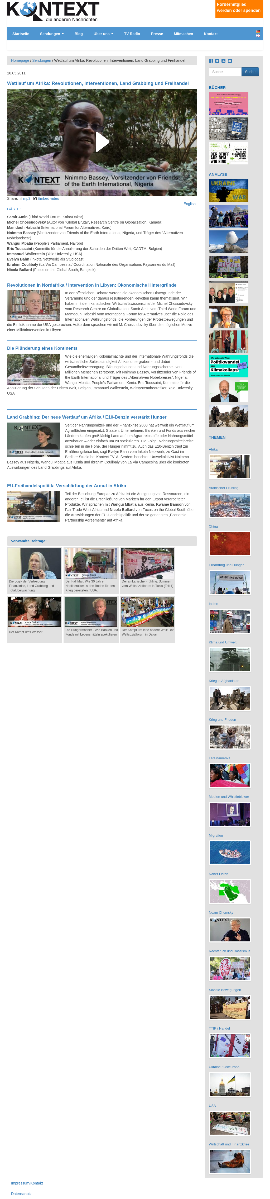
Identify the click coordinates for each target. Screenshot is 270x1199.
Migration (216, 835)
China (213, 526)
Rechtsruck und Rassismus (229, 951)
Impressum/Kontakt (27, 1183)
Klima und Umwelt (223, 642)
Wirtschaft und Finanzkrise (229, 1144)
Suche (250, 72)
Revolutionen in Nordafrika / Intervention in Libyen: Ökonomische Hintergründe (91, 285)
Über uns (103, 34)
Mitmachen (183, 34)
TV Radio (132, 34)
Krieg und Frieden (222, 720)
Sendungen (52, 34)
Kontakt (211, 34)
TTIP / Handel (219, 1028)
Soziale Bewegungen (225, 990)
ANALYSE (218, 174)
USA (212, 1106)
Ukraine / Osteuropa (224, 1067)
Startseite (20, 34)
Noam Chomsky (221, 912)
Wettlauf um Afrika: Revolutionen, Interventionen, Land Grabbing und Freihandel (98, 83)
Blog (79, 34)
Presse (157, 34)
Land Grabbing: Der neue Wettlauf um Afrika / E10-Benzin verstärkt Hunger (87, 417)
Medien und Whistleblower (229, 797)
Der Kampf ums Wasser (25, 632)
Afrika (213, 449)
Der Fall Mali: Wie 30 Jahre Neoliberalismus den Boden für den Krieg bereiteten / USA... (90, 586)
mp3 (26, 198)
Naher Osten (218, 874)
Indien (213, 604)
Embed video (48, 198)
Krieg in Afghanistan (224, 681)
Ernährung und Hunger (226, 565)
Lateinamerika (219, 758)
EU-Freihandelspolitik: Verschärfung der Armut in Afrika (66, 485)
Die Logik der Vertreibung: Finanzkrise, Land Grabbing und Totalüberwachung (31, 586)
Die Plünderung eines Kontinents (42, 348)
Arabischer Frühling (224, 488)
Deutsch (258, 31)
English (258, 35)
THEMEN (217, 437)
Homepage (20, 60)
